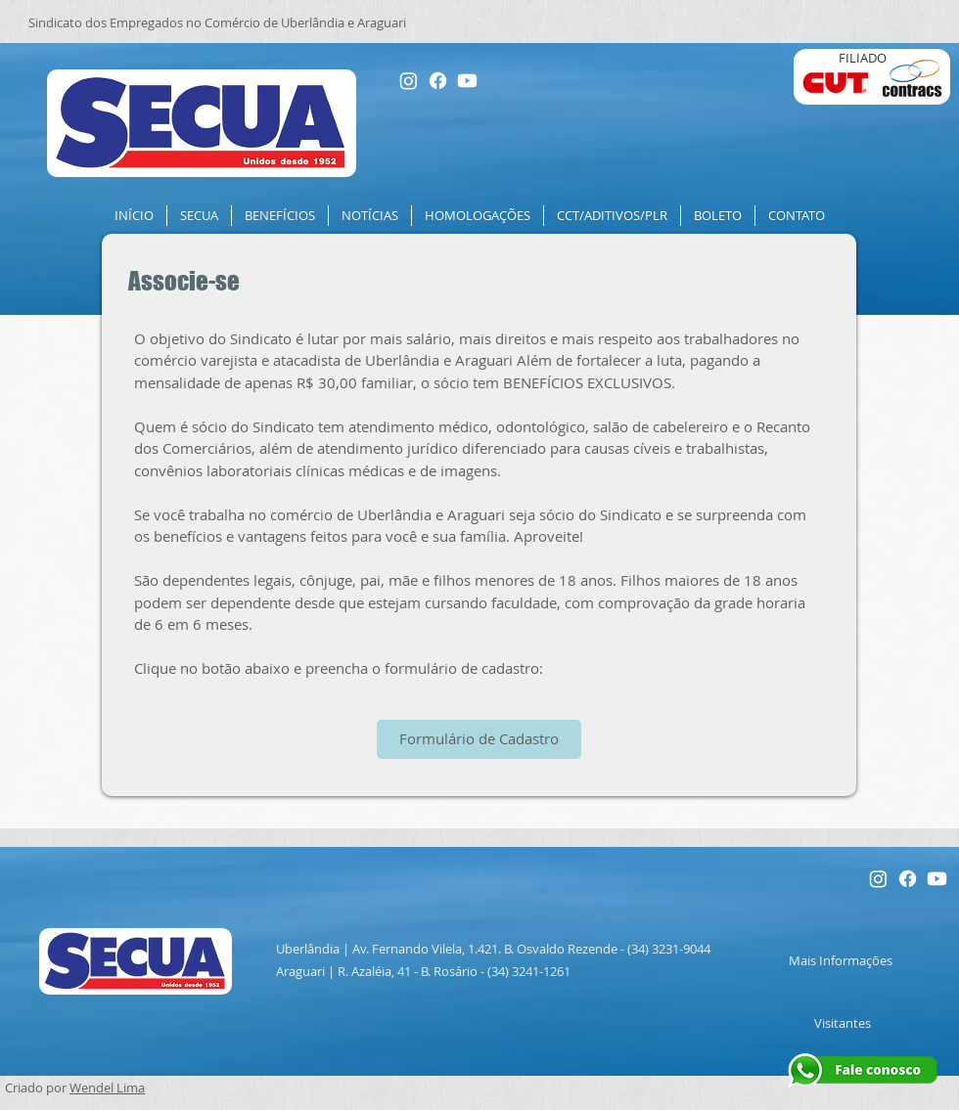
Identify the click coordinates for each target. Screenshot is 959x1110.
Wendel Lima (107, 1087)
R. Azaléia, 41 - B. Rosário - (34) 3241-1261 (454, 971)
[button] (199, 215)
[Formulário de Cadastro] (479, 739)
